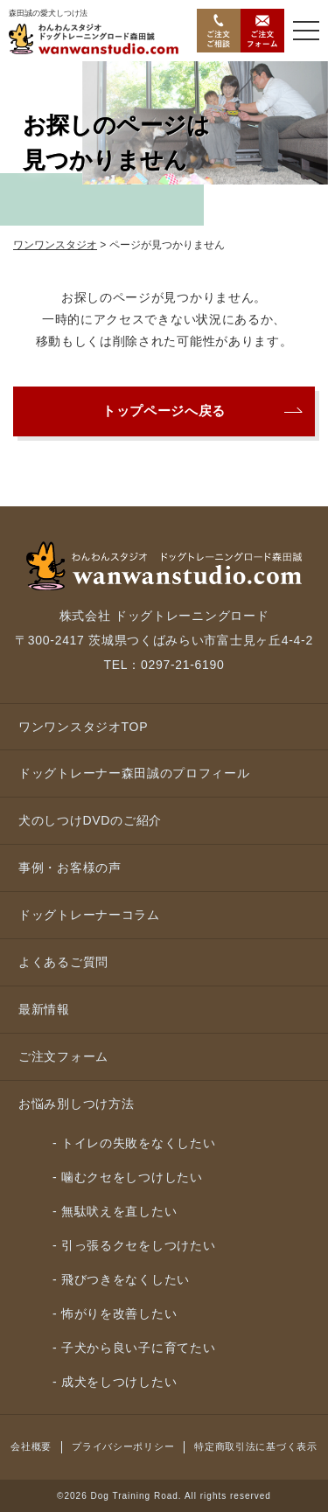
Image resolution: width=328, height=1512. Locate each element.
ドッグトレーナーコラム (89, 915)
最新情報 (44, 1009)
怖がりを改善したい (119, 1313)
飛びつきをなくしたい (125, 1279)
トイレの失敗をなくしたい (138, 1143)
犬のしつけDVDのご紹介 (90, 820)
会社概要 (31, 1446)
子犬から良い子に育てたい (138, 1348)
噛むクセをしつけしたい (132, 1177)
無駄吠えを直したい (119, 1211)
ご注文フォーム (63, 1056)
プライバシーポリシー (123, 1446)
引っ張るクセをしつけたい (138, 1245)
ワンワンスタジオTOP (83, 727)
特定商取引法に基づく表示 (255, 1446)
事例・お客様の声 (70, 867)
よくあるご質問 (63, 962)
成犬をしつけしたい (119, 1382)
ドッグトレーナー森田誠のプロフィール (134, 773)
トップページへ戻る (164, 410)
